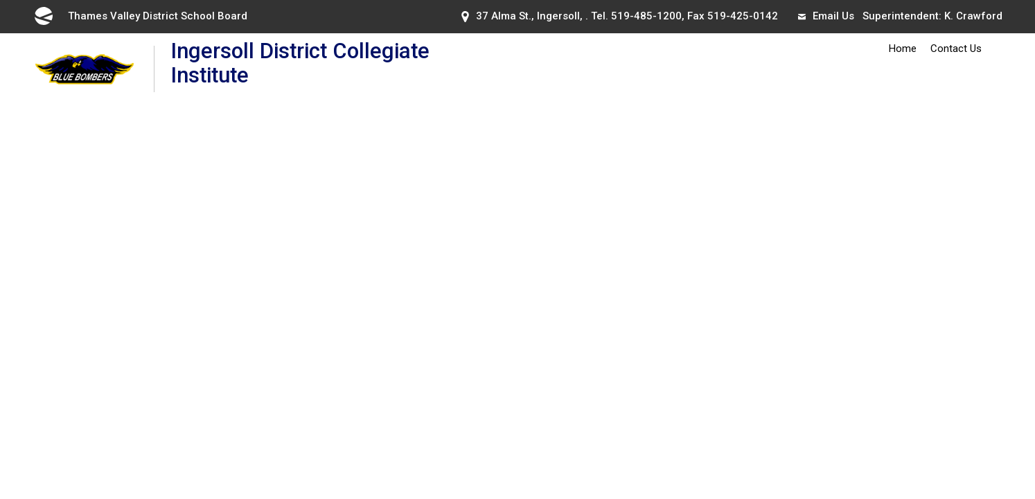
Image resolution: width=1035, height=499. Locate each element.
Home (903, 48)
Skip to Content (0, 0)
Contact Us (956, 48)
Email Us (826, 16)
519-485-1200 (646, 16)
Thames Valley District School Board (140, 16)
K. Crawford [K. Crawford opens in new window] (973, 16)
